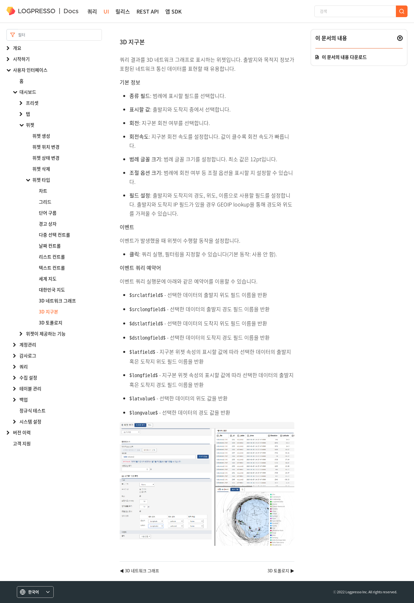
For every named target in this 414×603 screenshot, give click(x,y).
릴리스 (122, 11)
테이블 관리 (30, 388)
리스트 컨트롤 (52, 256)
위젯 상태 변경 (46, 157)
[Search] (60, 35)
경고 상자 (48, 223)
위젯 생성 (41, 135)
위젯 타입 (41, 179)
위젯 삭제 (41, 168)
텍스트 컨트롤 (52, 267)
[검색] (355, 11)
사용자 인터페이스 (30, 70)
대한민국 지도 (52, 289)
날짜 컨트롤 (50, 245)
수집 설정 (28, 377)
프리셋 (32, 103)
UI (106, 11)
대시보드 (27, 92)
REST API (147, 11)
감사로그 (27, 355)
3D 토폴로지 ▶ (280, 570)
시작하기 (21, 59)
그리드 (45, 201)
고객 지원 (22, 443)
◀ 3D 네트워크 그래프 (139, 570)
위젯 (30, 125)
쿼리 (92, 11)
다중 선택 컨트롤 (54, 234)
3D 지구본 (48, 311)
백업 (23, 399)
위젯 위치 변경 (46, 146)
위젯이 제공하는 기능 (46, 333)
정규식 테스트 (32, 410)
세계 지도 (48, 278)
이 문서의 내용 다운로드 (344, 57)
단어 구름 (48, 212)
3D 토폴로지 (50, 322)
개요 (17, 48)
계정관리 (27, 344)
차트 (43, 190)
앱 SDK (173, 11)
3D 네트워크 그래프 (57, 300)
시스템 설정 (30, 421)
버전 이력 (22, 432)
